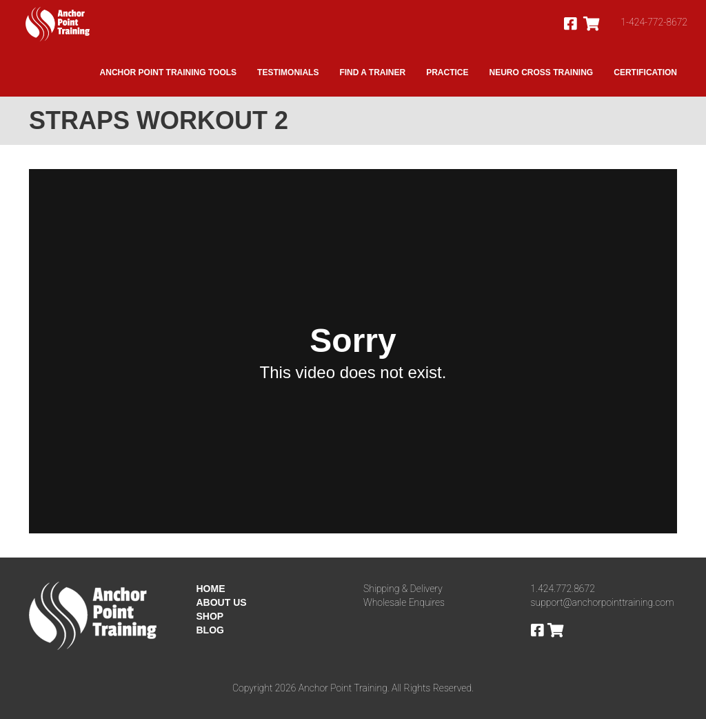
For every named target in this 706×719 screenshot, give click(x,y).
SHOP (210, 616)
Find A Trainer (372, 72)
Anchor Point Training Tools (168, 72)
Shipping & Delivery (403, 588)
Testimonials (288, 72)
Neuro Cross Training (542, 72)
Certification (645, 72)
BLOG (210, 630)
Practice (447, 72)
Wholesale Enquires (404, 602)
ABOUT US (221, 602)
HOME (210, 588)
